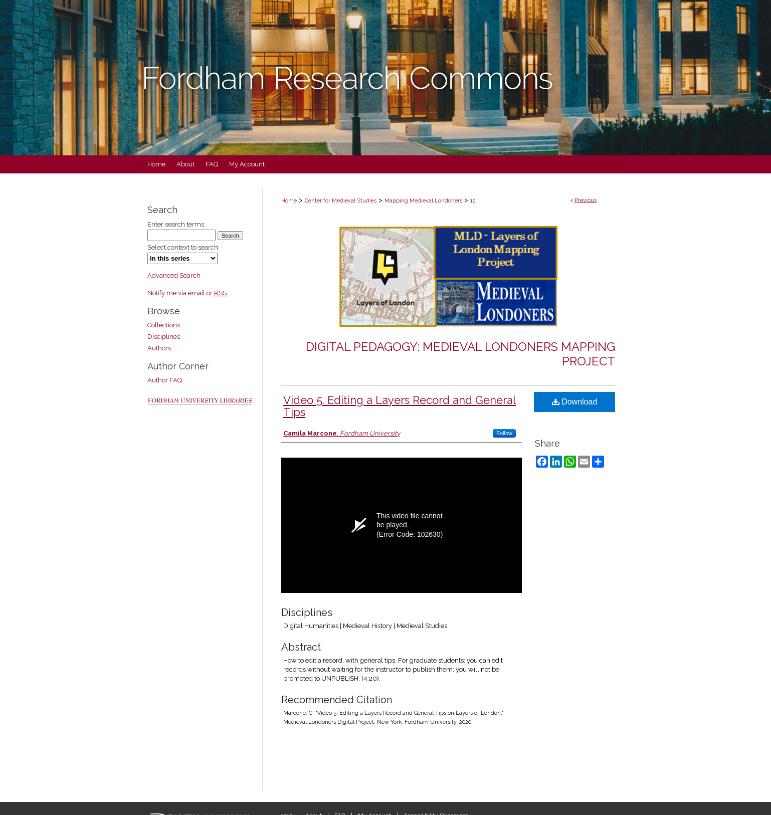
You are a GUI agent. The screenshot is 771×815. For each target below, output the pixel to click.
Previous (585, 200)
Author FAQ (164, 380)
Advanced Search (174, 275)
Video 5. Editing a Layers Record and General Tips (399, 406)
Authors (159, 348)
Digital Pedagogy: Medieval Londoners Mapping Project (460, 353)
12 (473, 200)
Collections (163, 325)
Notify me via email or (187, 293)
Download (575, 401)
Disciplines (163, 336)
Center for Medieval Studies (340, 200)
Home (289, 200)
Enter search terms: (176, 224)
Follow (504, 433)
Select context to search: (183, 247)
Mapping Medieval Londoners (423, 200)
